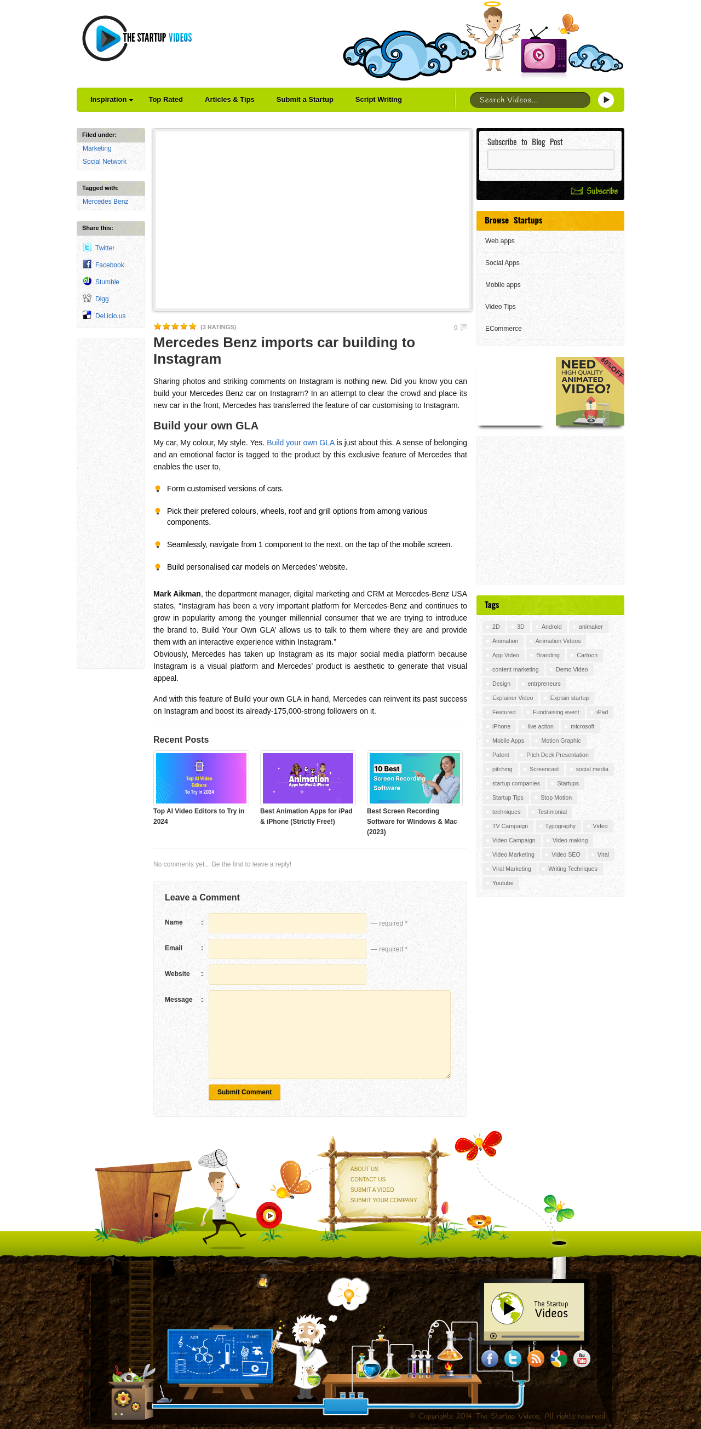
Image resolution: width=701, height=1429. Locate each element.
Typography (560, 826)
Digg (102, 299)
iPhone (501, 726)
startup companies (516, 783)
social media (592, 769)
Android (552, 626)
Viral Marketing (511, 868)
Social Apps (502, 263)
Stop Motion (556, 797)
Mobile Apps (508, 740)
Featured (504, 712)
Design (501, 683)
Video (600, 826)
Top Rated (165, 99)
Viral (603, 854)
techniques (506, 811)
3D (521, 626)
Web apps (500, 241)
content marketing (515, 669)
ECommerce (503, 328)
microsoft (582, 726)
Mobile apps (503, 285)
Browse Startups (513, 220)
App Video (505, 655)
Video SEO (566, 854)
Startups (568, 783)
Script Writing (378, 99)
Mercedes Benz (105, 201)
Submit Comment (244, 1092)
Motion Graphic (561, 740)
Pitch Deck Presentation (557, 754)
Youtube (503, 883)
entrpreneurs (544, 683)
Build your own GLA (300, 442)
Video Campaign (514, 840)
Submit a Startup (305, 99)
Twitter (104, 248)
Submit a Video (372, 1190)
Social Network (105, 161)
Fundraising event (556, 712)
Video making (570, 840)
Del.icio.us (110, 316)
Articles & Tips (230, 99)
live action (541, 726)
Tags (492, 604)
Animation (505, 641)
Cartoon (587, 655)
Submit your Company (383, 1200)
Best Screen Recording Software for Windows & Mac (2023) (412, 821)
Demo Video (572, 669)
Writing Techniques (572, 868)
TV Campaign (510, 826)
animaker (591, 626)
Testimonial (552, 811)
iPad (602, 712)
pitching (502, 769)
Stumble (107, 282)
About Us (364, 1169)
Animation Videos (558, 641)
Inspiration (111, 99)
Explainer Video (512, 698)
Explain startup (569, 698)
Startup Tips (508, 797)
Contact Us (368, 1180)
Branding (548, 655)
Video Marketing (513, 854)
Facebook (109, 265)
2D (496, 626)
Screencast (544, 769)
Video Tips (500, 307)
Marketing (97, 148)
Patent (500, 754)
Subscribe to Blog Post (525, 141)
